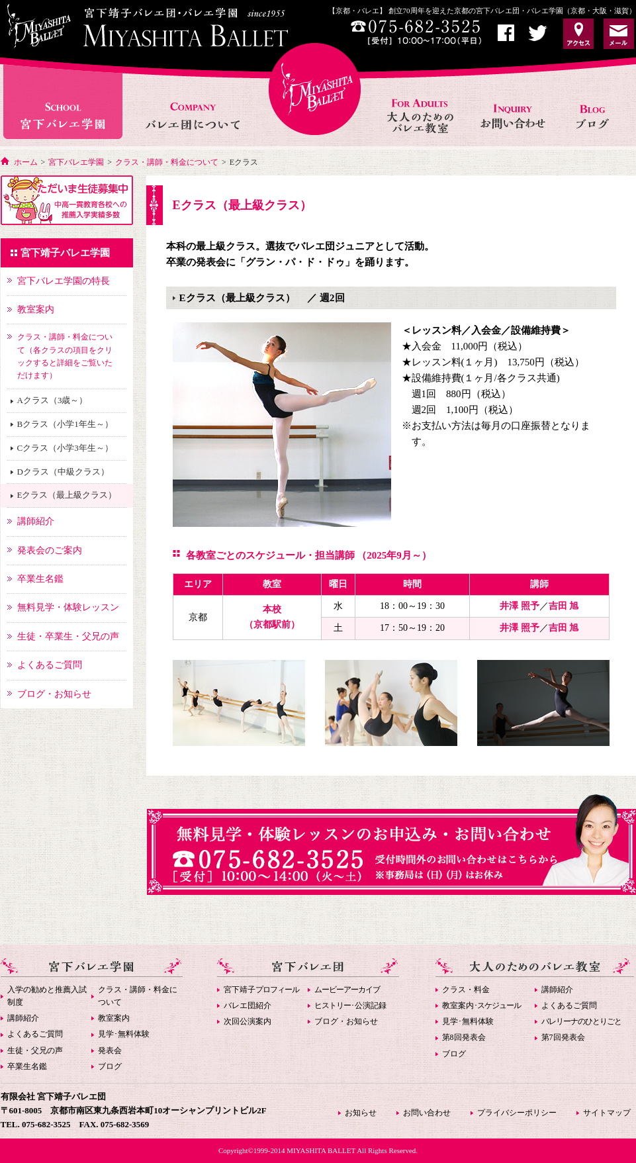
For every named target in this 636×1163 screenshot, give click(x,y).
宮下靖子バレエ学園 (65, 253)
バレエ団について (192, 101)
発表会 (110, 1050)
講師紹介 (23, 1018)
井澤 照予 (519, 606)
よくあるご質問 (35, 1034)
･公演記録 (350, 1005)
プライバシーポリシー (517, 1112)
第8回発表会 (464, 1037)
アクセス (578, 34)
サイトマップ (607, 1112)
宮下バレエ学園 (64, 101)
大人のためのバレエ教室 (421, 101)
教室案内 (114, 1018)
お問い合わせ (514, 101)
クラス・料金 (466, 989)
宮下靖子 (261, 989)
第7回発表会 (563, 1037)
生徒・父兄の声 (35, 1050)
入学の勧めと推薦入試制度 (47, 996)
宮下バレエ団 (308, 967)
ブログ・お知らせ (346, 1021)
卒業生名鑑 (27, 1066)
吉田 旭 (564, 606)
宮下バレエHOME (315, 89)
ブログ (110, 1066)
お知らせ (597, 101)
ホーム (26, 162)
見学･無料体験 (124, 1034)
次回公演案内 (247, 1021)
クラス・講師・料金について (166, 162)
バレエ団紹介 (247, 1005)
